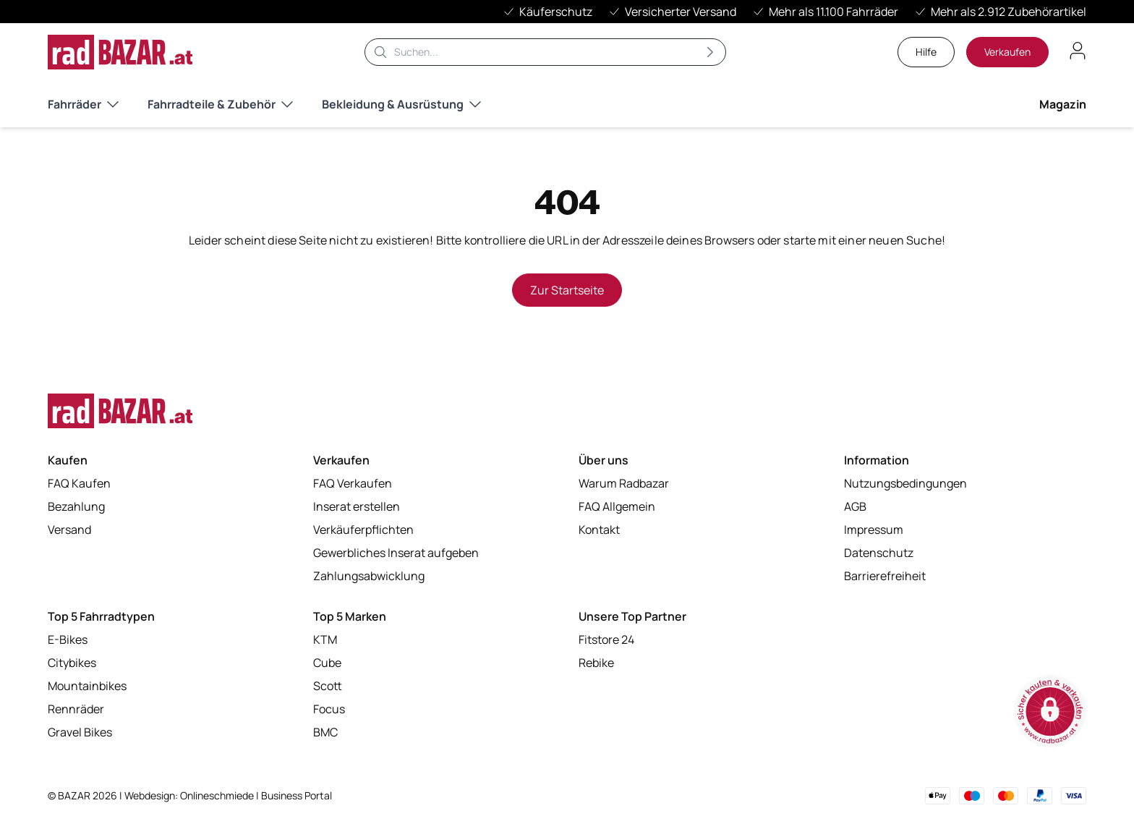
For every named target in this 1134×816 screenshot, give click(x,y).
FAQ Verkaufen (352, 483)
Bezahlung (76, 506)
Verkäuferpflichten (363, 529)
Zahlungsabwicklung (369, 576)
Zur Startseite (567, 290)
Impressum (873, 529)
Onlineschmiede (218, 795)
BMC (325, 732)
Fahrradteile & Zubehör (220, 104)
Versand (69, 529)
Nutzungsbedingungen (905, 483)
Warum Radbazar (624, 483)
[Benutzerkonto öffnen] (1077, 50)
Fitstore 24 (606, 639)
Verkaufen (1007, 52)
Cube (327, 663)
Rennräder (76, 709)
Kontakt (599, 529)
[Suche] (545, 52)
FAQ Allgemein (617, 506)
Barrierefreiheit (885, 576)
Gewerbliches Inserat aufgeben (396, 553)
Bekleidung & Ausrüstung (401, 104)
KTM (325, 639)
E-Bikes (68, 639)
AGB (855, 506)
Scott (327, 686)
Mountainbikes (87, 686)
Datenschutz (878, 553)
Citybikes (72, 663)
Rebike (596, 663)
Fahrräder (83, 104)
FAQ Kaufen (79, 483)
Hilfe (926, 52)
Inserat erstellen (356, 506)
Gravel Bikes (80, 732)
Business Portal (296, 795)
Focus (329, 709)
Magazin (1062, 104)
